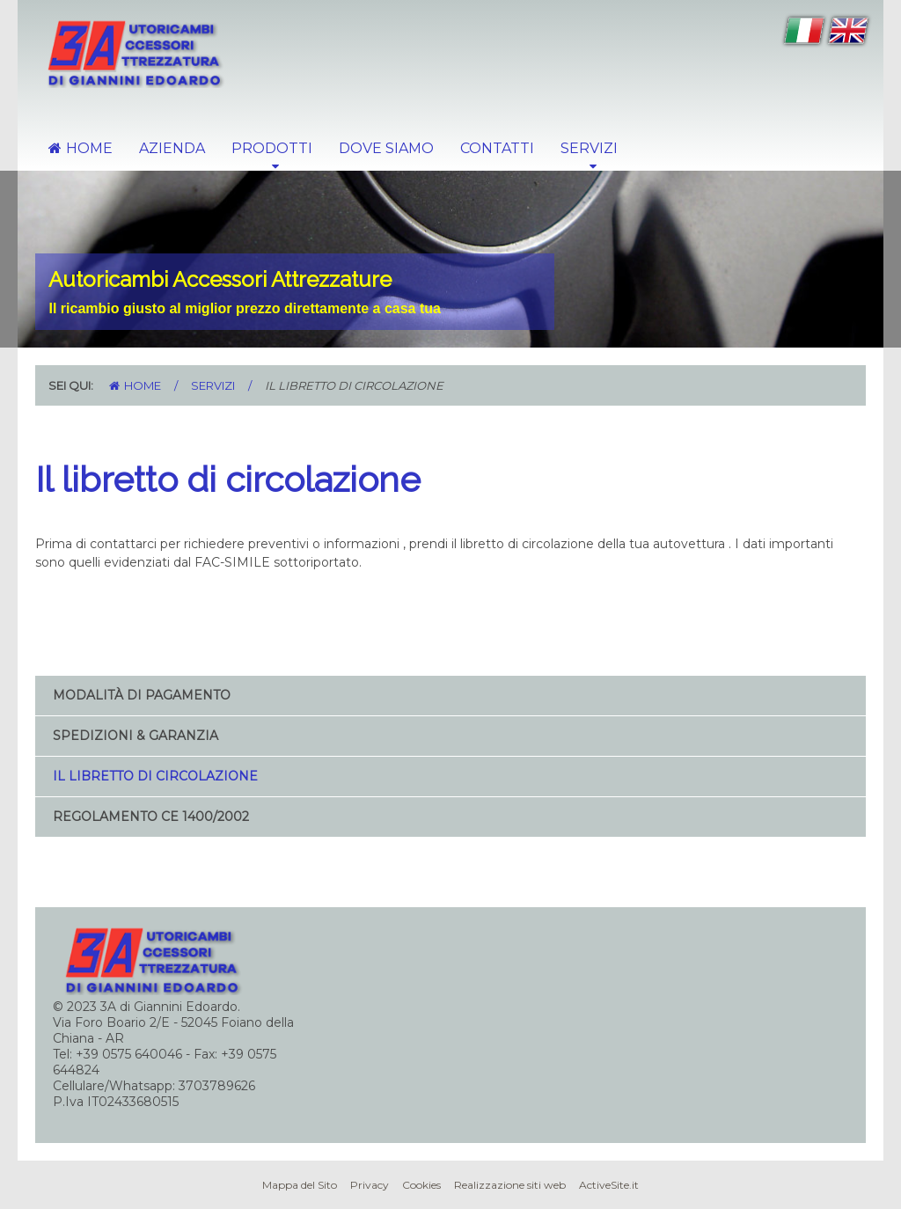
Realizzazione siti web (510, 1184)
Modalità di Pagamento (142, 695)
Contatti (497, 148)
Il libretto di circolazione (155, 776)
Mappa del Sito (299, 1184)
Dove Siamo (386, 148)
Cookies (421, 1184)
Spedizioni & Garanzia (135, 736)
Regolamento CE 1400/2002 (151, 816)
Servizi (213, 385)
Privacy (369, 1184)
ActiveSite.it (609, 1184)
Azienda (172, 148)
